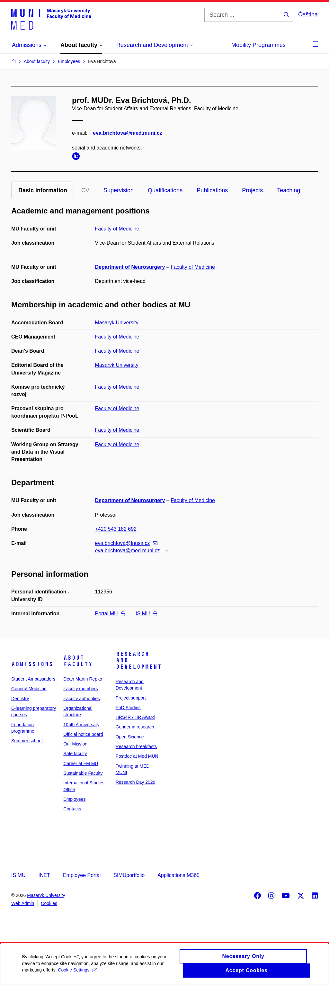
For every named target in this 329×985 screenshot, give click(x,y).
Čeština (308, 14)
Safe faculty (75, 753)
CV (85, 190)
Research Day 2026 (136, 782)
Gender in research (135, 726)
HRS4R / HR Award (135, 717)
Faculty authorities (81, 698)
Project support (131, 697)
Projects (252, 190)
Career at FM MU (80, 763)
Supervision (118, 190)
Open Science (130, 736)
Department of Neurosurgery (130, 267)
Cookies (49, 903)
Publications (212, 190)
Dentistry (20, 698)
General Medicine (29, 688)
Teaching (288, 190)
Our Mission (75, 743)
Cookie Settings (77, 973)
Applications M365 (178, 875)
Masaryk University (116, 322)
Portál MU (110, 613)
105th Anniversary (81, 724)
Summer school (26, 740)
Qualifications (165, 190)
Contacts (72, 808)
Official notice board (83, 734)
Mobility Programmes (258, 45)
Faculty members (80, 688)
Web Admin (22, 903)
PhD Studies (128, 707)
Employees (74, 799)
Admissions (32, 664)
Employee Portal (82, 875)
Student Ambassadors (33, 679)
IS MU (146, 613)
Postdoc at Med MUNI (138, 756)
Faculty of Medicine (117, 228)
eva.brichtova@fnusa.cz (126, 543)
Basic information (42, 190)
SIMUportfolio (129, 875)
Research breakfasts (136, 746)
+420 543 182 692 (116, 529)
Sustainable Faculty (82, 773)
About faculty (78, 661)
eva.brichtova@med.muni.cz (127, 133)
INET (44, 875)
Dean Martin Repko (82, 679)
